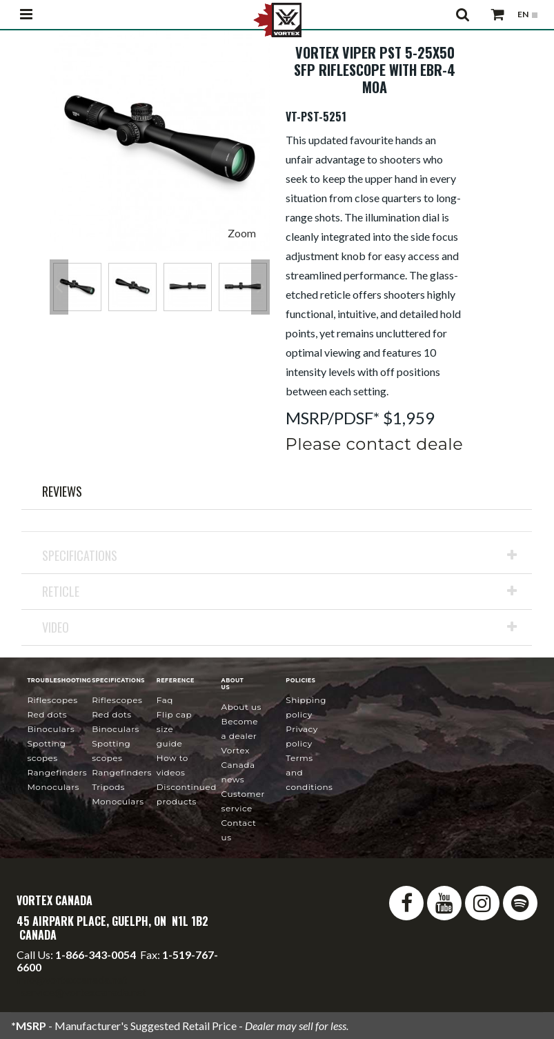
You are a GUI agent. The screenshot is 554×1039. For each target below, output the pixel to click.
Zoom (242, 232)
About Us (241, 707)
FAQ (165, 700)
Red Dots (47, 714)
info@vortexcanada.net (72, 979)
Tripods (108, 787)
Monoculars (53, 787)
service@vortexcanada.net (83, 991)
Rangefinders (57, 772)
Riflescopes (52, 700)
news (238, 764)
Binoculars (51, 729)
